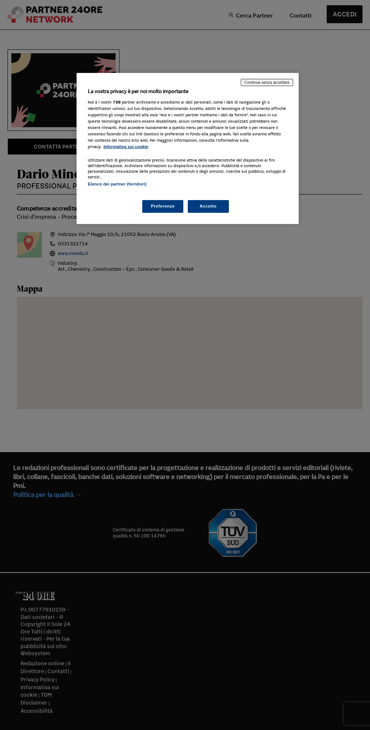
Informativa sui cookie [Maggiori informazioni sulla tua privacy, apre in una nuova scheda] (125, 146)
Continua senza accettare (267, 82)
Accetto (208, 206)
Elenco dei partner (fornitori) (117, 184)
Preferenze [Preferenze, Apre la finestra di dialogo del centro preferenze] (163, 206)
